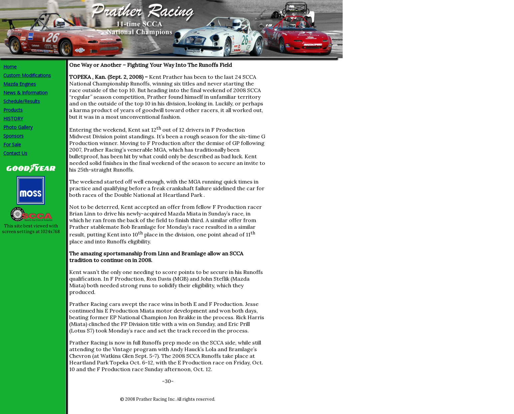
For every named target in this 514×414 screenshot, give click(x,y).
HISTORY (13, 118)
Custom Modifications (27, 75)
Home (10, 67)
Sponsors (13, 136)
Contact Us (15, 153)
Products (13, 110)
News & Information (25, 92)
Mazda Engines (19, 84)
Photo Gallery (18, 127)
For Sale (12, 144)
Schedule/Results (21, 101)
